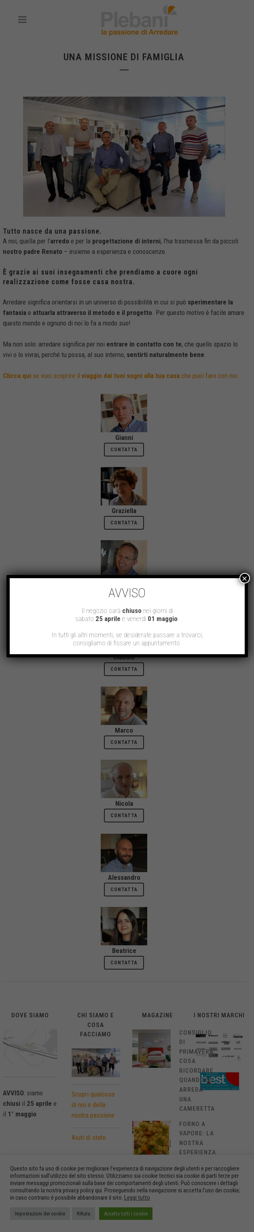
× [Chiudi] (245, 578)
